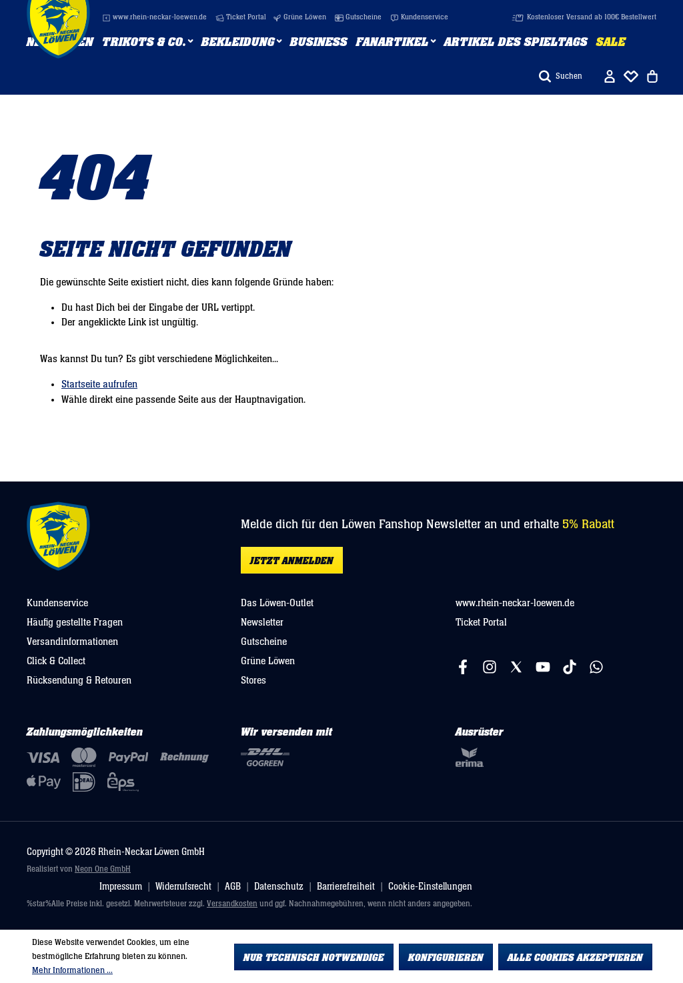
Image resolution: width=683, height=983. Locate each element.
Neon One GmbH (103, 869)
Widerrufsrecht (183, 887)
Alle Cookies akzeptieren (575, 957)
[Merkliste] (631, 76)
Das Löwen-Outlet (277, 603)
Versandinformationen (72, 641)
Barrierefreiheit (346, 887)
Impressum (120, 887)
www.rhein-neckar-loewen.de (154, 17)
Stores (253, 680)
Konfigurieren (446, 957)
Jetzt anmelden (291, 561)
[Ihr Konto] (609, 76)
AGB (233, 887)
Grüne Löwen (299, 17)
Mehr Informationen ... (72, 970)
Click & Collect (56, 661)
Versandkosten (232, 904)
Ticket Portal (240, 17)
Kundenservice (419, 17)
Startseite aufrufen (99, 384)
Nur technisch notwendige (313, 957)
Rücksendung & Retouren (79, 680)
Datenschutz (278, 887)
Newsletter (262, 622)
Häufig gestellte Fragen (75, 622)
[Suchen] (561, 76)
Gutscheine (358, 17)
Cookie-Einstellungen (430, 887)
